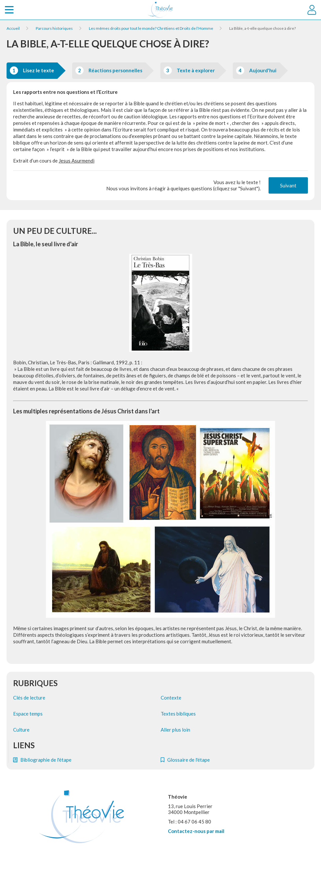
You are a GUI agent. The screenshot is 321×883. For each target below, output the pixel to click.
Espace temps (28, 714)
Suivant (288, 185)
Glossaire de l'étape (185, 760)
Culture (21, 730)
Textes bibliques (178, 714)
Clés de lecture (29, 698)
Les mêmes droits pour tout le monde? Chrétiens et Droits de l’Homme (151, 28)
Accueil (13, 28)
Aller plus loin (175, 730)
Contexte (171, 698)
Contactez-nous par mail (196, 831)
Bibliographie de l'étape (42, 760)
